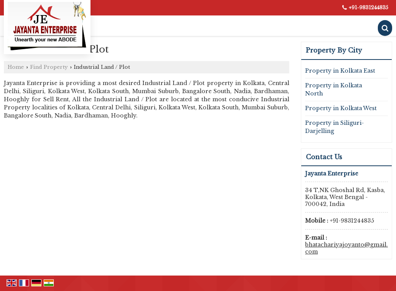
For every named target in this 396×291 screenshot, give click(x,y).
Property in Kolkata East (340, 70)
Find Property (49, 67)
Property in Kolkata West (341, 108)
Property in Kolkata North (333, 89)
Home (16, 67)
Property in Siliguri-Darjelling (334, 126)
